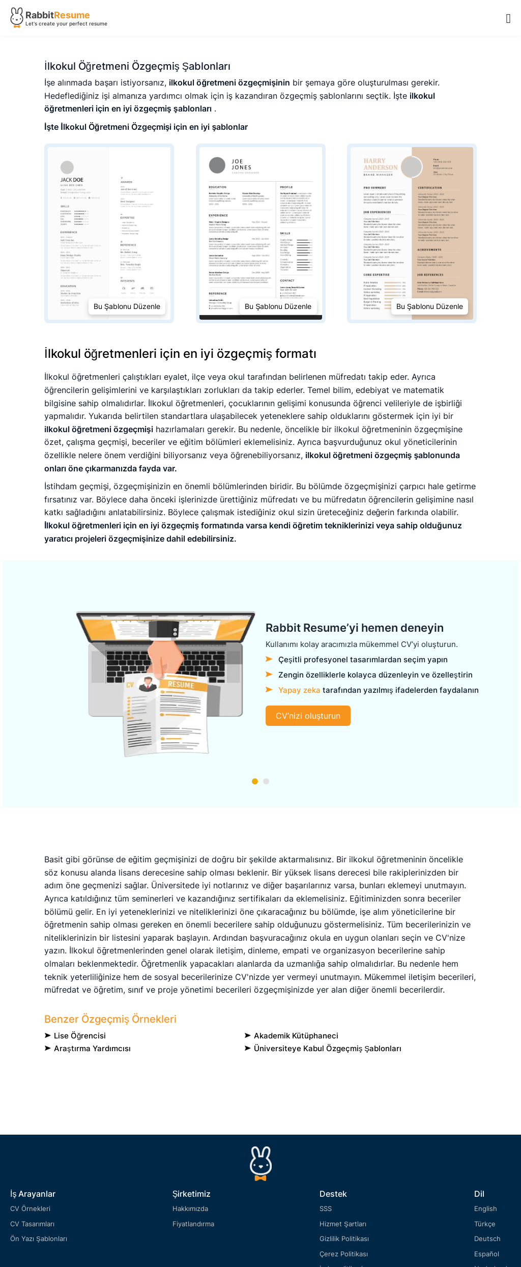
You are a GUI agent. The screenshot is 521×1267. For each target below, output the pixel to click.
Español (486, 1254)
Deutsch (487, 1238)
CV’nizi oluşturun (308, 716)
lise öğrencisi (80, 1035)
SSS (326, 1208)
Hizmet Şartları (343, 1224)
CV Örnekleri (30, 1208)
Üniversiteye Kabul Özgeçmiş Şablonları (328, 1048)
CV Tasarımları (32, 1224)
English (485, 1208)
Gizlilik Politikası (344, 1238)
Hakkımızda (190, 1208)
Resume (72, 15)
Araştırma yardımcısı (92, 1048)
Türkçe (485, 1224)
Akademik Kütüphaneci (296, 1035)
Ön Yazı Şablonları (38, 1238)
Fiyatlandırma (193, 1224)
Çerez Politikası (344, 1254)
